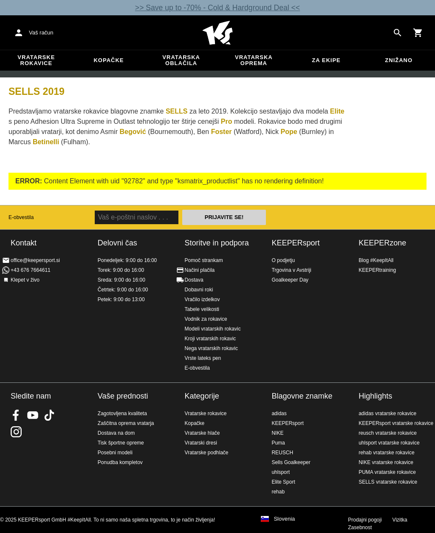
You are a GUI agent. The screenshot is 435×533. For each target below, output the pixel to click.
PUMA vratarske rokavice (387, 472)
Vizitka (400, 520)
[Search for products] (397, 32)
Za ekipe (326, 60)
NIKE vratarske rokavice (386, 462)
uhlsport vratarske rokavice (389, 443)
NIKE (277, 433)
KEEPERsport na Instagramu (16, 431)
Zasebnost (360, 527)
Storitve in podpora (217, 243)
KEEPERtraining (377, 270)
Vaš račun (41, 32)
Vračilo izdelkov (202, 299)
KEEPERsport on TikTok (49, 415)
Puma (278, 443)
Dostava (194, 280)
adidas (278, 413)
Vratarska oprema (254, 60)
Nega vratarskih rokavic (211, 348)
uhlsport (280, 472)
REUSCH (282, 453)
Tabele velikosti (202, 309)
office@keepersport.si (35, 260)
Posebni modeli (115, 453)
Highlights (375, 396)
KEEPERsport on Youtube (32, 415)
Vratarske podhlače (207, 453)
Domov (217, 33)
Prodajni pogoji (364, 520)
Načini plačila (200, 270)
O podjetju (283, 260)
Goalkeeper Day (289, 280)
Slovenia (284, 519)
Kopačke (108, 60)
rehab (278, 492)
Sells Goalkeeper (290, 462)
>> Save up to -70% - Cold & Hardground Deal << (217, 7)
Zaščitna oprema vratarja (126, 423)
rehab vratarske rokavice (386, 453)
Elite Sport (283, 482)
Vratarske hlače (202, 433)
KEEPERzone (382, 243)
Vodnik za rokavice (206, 319)
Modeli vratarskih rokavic (213, 329)
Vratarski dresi (201, 443)
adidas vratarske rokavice (387, 413)
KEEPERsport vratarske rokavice (396, 423)
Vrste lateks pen (203, 358)
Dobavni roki (199, 290)
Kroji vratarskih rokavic (210, 339)
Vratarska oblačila (181, 60)
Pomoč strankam (204, 260)
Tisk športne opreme (121, 443)
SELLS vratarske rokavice (388, 482)
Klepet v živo (25, 280)
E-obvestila (21, 217)
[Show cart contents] (418, 32)
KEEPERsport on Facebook (16, 415)
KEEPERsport (295, 243)
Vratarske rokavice (36, 60)
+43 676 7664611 (31, 270)
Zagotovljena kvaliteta (122, 413)
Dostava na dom (116, 433)
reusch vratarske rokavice (388, 433)
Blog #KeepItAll (376, 260)
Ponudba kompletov (120, 462)
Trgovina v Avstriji (291, 270)
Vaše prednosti (123, 396)
